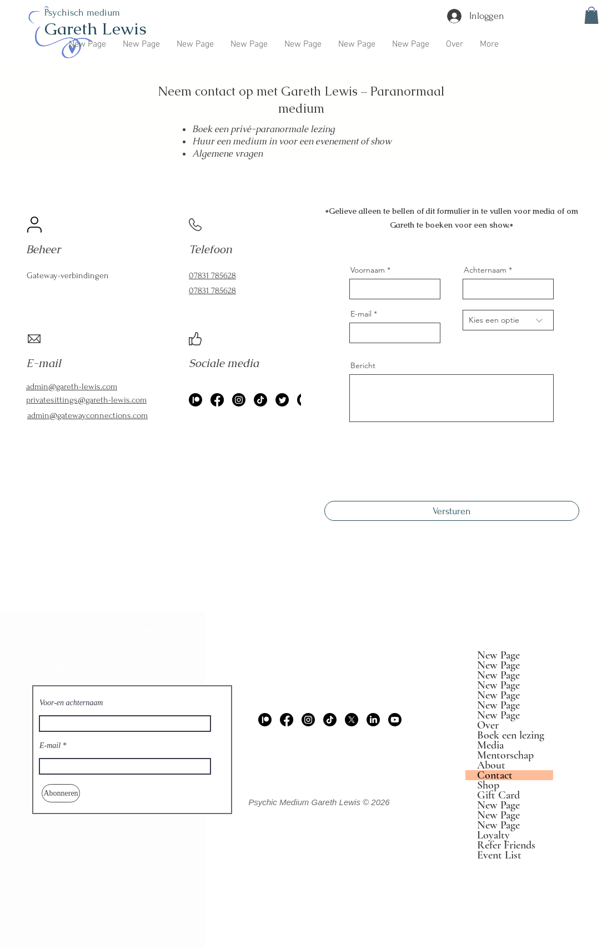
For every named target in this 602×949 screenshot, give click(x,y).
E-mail (361, 314)
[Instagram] (238, 399)
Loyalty (493, 835)
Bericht (362, 365)
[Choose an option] (508, 320)
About (491, 765)
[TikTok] (260, 399)
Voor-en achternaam (71, 703)
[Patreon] (265, 719)
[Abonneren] (61, 793)
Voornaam (367, 270)
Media (490, 745)
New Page (498, 655)
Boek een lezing (510, 735)
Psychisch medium (82, 12)
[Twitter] (282, 399)
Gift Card (498, 795)
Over (488, 725)
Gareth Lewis (95, 28)
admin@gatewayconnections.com (87, 415)
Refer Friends (506, 845)
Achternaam (485, 270)
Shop (488, 785)
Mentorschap (505, 755)
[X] (351, 719)
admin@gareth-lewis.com (328, 649)
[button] (591, 15)
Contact (495, 775)
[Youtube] (395, 719)
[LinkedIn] (373, 719)
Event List (499, 855)
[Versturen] (451, 511)
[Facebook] (217, 399)
